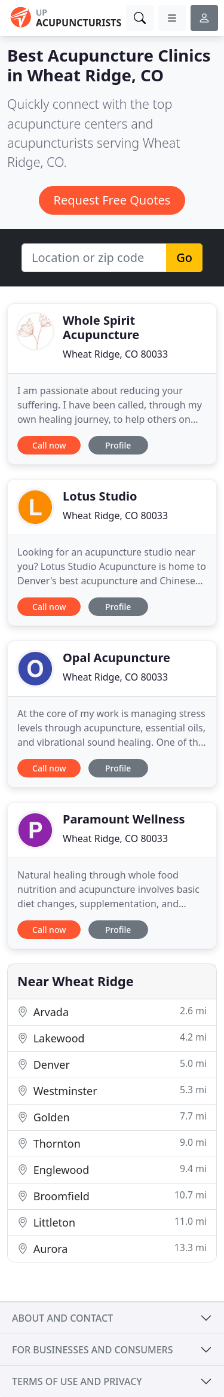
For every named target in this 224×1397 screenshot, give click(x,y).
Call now (49, 445)
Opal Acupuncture (116, 657)
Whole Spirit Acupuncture (101, 327)
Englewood (112, 1169)
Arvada (112, 1011)
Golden (112, 1116)
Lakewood (112, 1037)
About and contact (62, 1318)
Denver (112, 1064)
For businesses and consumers (92, 1349)
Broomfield (112, 1195)
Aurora (112, 1248)
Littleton (112, 1222)
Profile (118, 445)
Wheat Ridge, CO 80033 (115, 354)
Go (184, 257)
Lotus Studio (100, 496)
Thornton (112, 1143)
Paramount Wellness (124, 819)
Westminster (112, 1090)
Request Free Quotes (112, 200)
